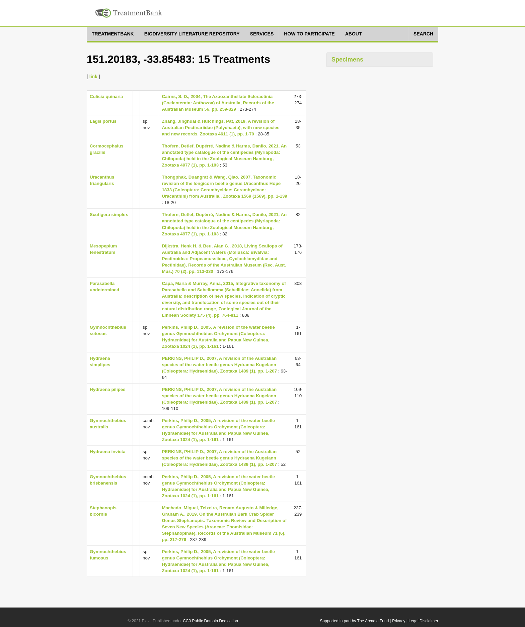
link (93, 76)
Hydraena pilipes (108, 389)
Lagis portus (103, 121)
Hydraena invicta (108, 451)
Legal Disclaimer (423, 621)
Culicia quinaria (106, 96)
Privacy (398, 621)
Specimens (347, 59)
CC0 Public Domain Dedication (210, 621)
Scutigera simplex (109, 214)
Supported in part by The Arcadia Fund (354, 621)
